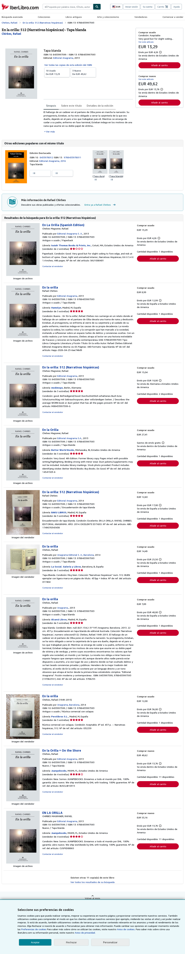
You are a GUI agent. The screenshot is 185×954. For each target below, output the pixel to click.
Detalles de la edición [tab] (100, 105)
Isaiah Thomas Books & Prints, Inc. (71, 245)
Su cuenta (147, 6)
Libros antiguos (74, 16)
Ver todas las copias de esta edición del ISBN (68, 64)
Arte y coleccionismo (108, 16)
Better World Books (62, 449)
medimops (57, 387)
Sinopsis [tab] (51, 105)
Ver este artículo (146, 42)
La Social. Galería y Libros (66, 566)
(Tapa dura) (99, 176)
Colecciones (44, 16)
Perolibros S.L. (59, 716)
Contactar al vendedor (52, 266)
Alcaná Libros (59, 619)
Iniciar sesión (131, 6)
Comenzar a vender (173, 16)
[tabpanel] (88, 121)
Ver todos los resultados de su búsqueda (92, 882)
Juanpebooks (58, 770)
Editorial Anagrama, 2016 (52, 160)
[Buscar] (97, 7)
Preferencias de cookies (33, 929)
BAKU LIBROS (58, 512)
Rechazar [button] (71, 942)
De (57, 72)
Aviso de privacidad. (85, 932)
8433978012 (47, 157)
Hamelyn (56, 307)
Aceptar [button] (35, 942)
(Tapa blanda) (116, 176)
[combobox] (68, 7)
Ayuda (176, 6)
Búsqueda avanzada (12, 16)
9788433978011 (72, 157)
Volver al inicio (92, 898)
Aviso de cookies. (126, 929)
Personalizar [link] (110, 942)
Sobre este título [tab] (71, 105)
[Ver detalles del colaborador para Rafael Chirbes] (11, 33)
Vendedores (140, 16)
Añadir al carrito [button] (159, 65)
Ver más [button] (50, 131)
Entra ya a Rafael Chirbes (100, 204)
